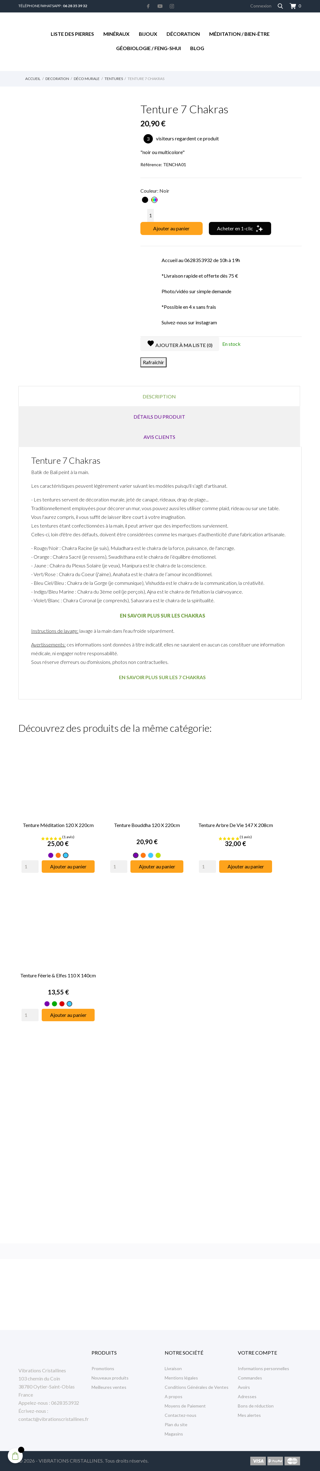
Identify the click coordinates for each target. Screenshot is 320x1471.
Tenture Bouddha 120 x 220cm (147, 825)
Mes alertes (249, 1415)
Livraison (173, 1368)
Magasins (174, 1433)
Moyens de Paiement (185, 1405)
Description (159, 396)
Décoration (183, 34)
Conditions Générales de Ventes (196, 1387)
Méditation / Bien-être (239, 34)
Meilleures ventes (109, 1387)
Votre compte (257, 1353)
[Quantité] (150, 215)
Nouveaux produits (110, 1377)
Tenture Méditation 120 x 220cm (58, 825)
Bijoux (148, 34)
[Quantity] (30, 866)
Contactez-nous (180, 1415)
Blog (197, 48)
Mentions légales (181, 1377)
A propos (173, 1396)
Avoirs (244, 1387)
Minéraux (116, 34)
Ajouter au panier (171, 228)
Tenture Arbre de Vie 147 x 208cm (235, 825)
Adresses (247, 1396)
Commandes (250, 1377)
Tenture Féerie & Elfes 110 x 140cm (58, 975)
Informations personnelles (263, 1368)
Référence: (151, 164)
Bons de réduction (256, 1405)
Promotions (103, 1368)
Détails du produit (159, 417)
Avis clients (159, 437)
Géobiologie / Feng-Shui (148, 48)
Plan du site (176, 1424)
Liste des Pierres (72, 34)
